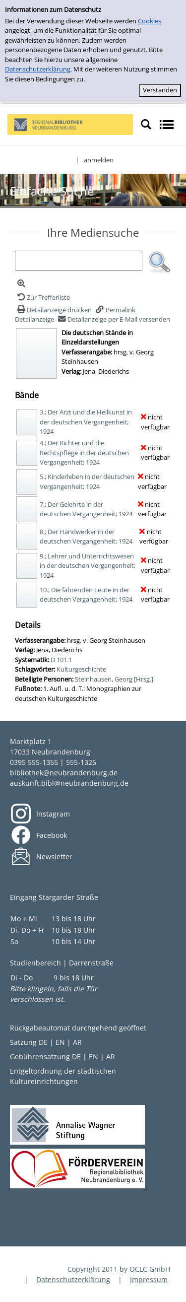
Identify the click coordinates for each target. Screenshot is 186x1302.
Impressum (149, 1279)
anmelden (99, 159)
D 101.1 (61, 659)
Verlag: (71, 371)
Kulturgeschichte (81, 669)
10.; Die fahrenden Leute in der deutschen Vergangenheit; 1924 (86, 594)
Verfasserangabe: (87, 351)
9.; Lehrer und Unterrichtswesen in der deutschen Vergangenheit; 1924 (87, 565)
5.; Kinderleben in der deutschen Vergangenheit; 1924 (87, 481)
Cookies (149, 20)
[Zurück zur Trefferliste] (42, 297)
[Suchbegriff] (78, 261)
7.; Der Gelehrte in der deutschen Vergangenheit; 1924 (86, 509)
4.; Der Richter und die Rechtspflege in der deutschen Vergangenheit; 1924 (84, 452)
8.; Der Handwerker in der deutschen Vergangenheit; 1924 (86, 536)
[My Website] (70, 123)
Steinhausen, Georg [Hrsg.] (114, 679)
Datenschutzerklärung (37, 69)
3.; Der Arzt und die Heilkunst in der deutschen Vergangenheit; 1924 (86, 422)
